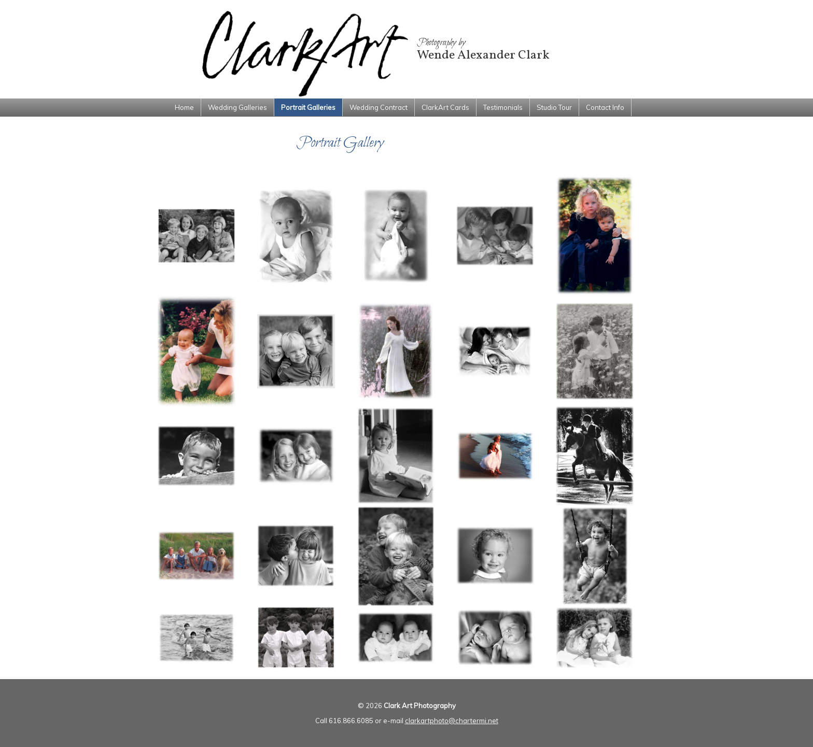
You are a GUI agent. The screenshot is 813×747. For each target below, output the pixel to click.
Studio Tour (554, 107)
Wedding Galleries (237, 107)
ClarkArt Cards (445, 107)
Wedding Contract (378, 107)
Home (184, 107)
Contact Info (605, 107)
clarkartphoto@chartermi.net (451, 720)
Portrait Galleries (308, 107)
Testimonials (503, 107)
